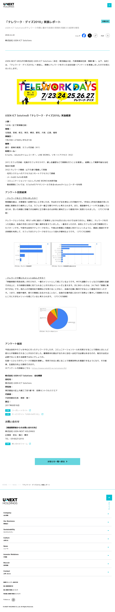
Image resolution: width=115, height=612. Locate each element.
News (15, 485)
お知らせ (105, 21)
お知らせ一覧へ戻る (56, 461)
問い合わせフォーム (20, 443)
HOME (4, 485)
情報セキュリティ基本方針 (10, 582)
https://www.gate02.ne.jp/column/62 (49, 368)
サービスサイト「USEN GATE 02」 (26, 414)
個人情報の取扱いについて (10, 590)
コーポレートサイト (20, 410)
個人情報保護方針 (8, 586)
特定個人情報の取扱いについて (12, 593)
